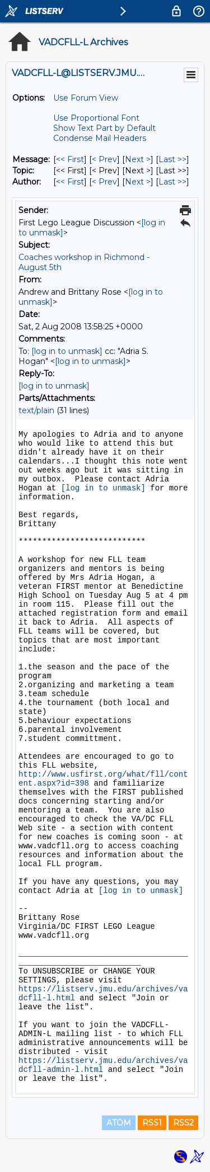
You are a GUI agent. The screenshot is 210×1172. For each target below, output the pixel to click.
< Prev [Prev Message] (104, 159)
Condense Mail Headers (99, 138)
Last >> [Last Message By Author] (172, 182)
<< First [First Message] (70, 159)
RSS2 (183, 1123)
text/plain (36, 410)
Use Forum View (85, 98)
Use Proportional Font (96, 118)
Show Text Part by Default (104, 128)
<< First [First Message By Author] (70, 182)
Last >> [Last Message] (172, 159)
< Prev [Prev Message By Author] (104, 182)
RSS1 (152, 1123)
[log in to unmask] (66, 351)
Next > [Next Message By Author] (138, 182)
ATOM (118, 1123)
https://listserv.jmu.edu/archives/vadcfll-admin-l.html (103, 1065)
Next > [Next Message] (138, 159)
